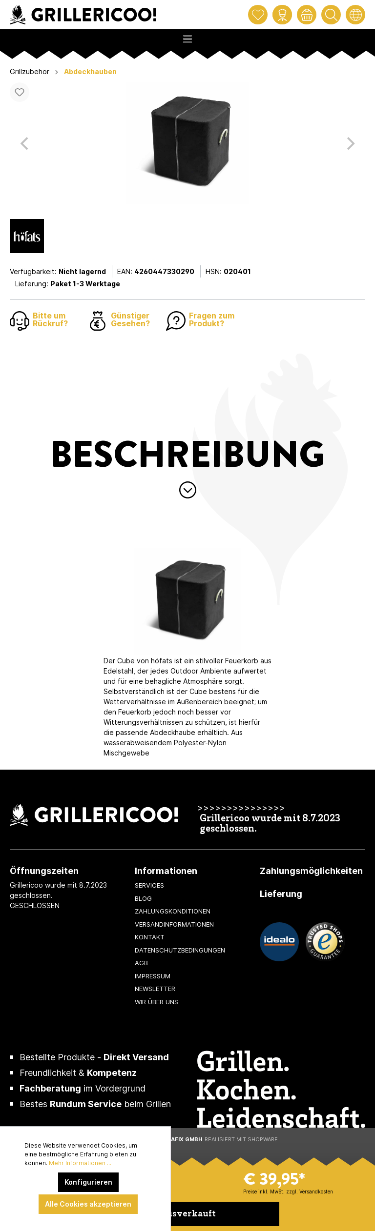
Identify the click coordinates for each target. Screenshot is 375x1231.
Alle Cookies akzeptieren (88, 1204)
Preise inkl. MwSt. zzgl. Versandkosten (288, 1191)
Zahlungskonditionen (172, 911)
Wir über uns (156, 1002)
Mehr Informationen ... (80, 1163)
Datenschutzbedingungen (180, 950)
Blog (143, 898)
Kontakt (150, 937)
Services (149, 885)
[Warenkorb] (306, 14)
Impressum (152, 976)
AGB (141, 963)
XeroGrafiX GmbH (174, 1139)
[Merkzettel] (258, 14)
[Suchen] (331, 14)
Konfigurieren (88, 1182)
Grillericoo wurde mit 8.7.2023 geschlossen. (270, 824)
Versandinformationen (174, 924)
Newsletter (155, 989)
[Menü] (187, 36)
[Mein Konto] (282, 14)
